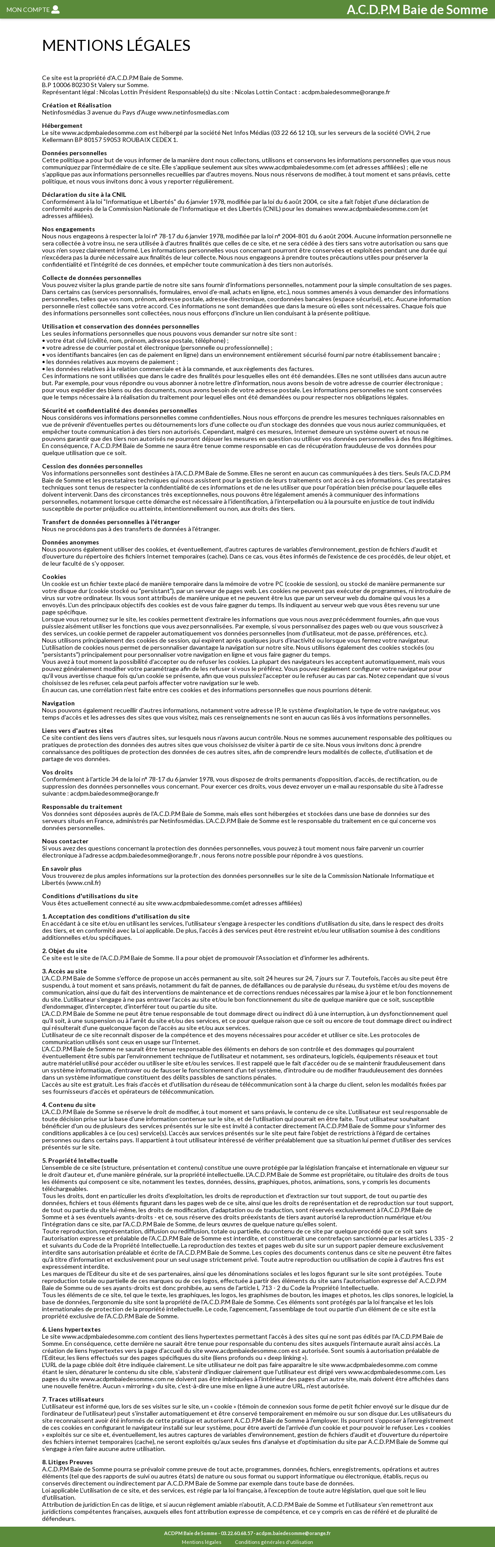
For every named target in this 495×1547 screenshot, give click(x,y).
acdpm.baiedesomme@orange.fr (293, 1533)
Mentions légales (202, 1542)
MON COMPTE (33, 9)
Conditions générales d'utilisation (274, 1542)
